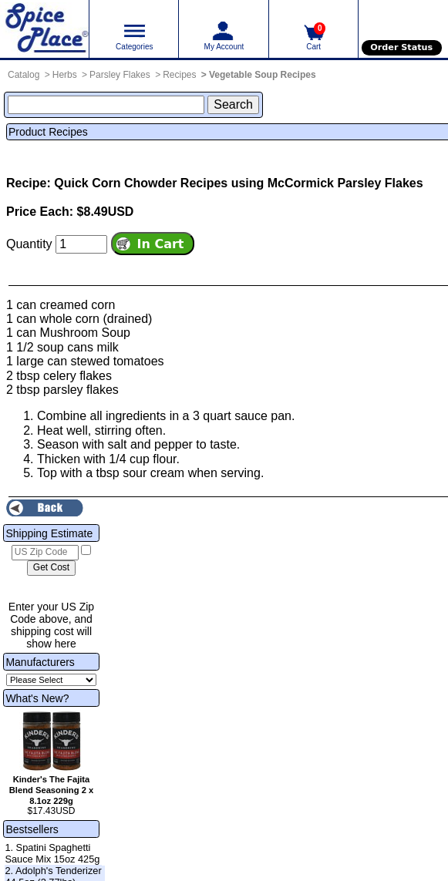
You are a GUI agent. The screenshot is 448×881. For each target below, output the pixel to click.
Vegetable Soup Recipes (262, 74)
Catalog (23, 74)
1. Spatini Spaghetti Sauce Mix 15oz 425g (52, 853)
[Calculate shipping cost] (51, 568)
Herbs (64, 74)
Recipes (179, 74)
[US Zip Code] (45, 552)
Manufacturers (39, 662)
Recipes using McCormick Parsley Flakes (301, 183)
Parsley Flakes (119, 74)
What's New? (37, 698)
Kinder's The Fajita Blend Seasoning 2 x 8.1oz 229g (51, 790)
